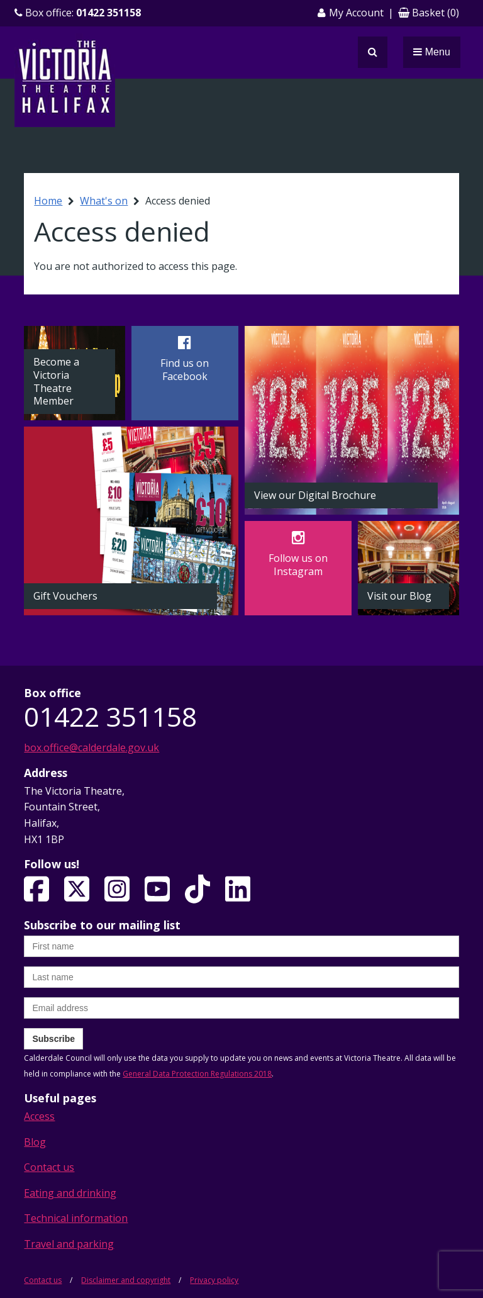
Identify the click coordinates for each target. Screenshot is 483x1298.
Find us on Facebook (184, 369)
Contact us (49, 1167)
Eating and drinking (70, 1193)
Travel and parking (69, 1244)
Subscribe (53, 1039)
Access (39, 1116)
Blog (35, 1142)
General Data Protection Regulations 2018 (197, 1073)
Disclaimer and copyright (125, 1280)
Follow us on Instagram (298, 564)
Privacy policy (214, 1280)
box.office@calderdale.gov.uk (91, 747)
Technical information (76, 1218)
